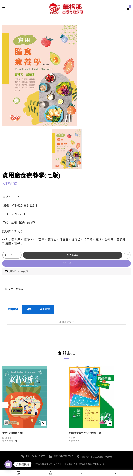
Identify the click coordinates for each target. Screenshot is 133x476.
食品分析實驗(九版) (12, 433)
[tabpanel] (66, 324)
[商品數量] (12, 255)
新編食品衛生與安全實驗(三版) (85, 433)
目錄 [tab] (29, 309)
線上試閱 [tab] (45, 309)
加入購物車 (72, 255)
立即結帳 (66, 263)
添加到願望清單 (127, 255)
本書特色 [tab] (13, 309)
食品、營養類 (15, 289)
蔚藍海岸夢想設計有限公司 (90, 463)
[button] (128, 8)
